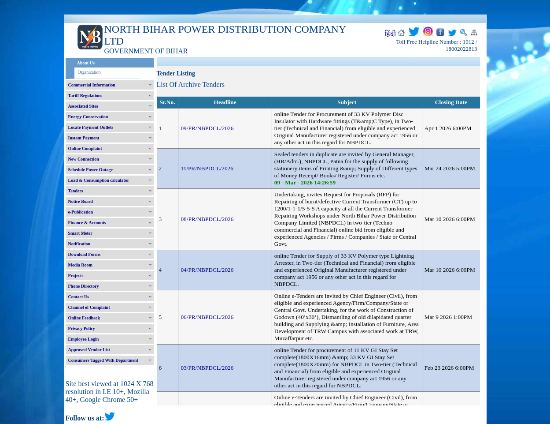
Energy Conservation (88, 116)
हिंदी (390, 34)
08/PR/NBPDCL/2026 (207, 219)
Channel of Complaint (89, 307)
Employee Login (83, 339)
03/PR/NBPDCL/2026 (207, 367)
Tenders (75, 190)
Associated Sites (83, 106)
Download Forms (84, 254)
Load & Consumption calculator (98, 180)
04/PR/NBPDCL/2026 (207, 269)
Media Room (80, 265)
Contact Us (78, 296)
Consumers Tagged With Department (103, 360)
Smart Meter (80, 233)
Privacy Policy (81, 328)
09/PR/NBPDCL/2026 (207, 128)
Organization (89, 72)
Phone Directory (83, 286)
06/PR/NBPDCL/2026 (207, 317)
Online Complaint (85, 148)
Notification (79, 243)
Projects (76, 275)
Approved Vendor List (89, 349)
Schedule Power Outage (90, 169)
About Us (86, 62)
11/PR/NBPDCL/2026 (207, 168)
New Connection (83, 159)
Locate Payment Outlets (91, 127)
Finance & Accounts (87, 222)
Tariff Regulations (85, 95)
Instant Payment (84, 137)
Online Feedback (84, 317)
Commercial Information (91, 85)
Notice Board (80, 201)
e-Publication (80, 212)
